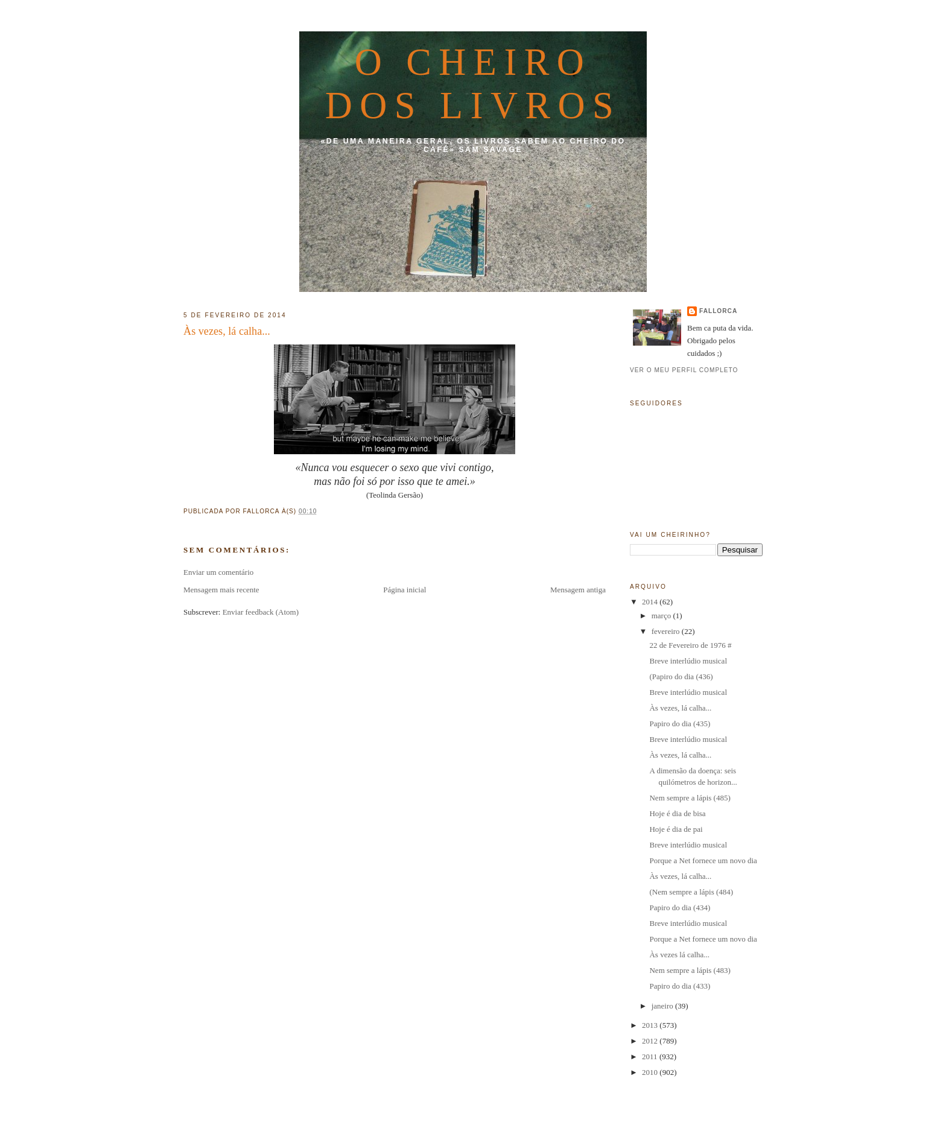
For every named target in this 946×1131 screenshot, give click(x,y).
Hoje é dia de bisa (677, 813)
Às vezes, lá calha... (226, 331)
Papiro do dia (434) (679, 907)
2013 (650, 1025)
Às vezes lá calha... (679, 954)
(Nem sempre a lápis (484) (691, 891)
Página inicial (404, 589)
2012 (650, 1040)
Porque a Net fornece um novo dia (703, 860)
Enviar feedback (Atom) (261, 611)
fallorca (718, 311)
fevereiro (667, 631)
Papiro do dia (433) (679, 985)
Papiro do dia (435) (679, 723)
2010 (650, 1072)
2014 (650, 601)
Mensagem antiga (578, 589)
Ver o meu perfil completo (684, 370)
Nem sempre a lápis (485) (689, 797)
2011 (650, 1056)
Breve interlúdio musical (688, 660)
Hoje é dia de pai (675, 829)
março (662, 615)
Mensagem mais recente (221, 589)
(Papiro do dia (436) (681, 676)
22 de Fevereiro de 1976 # (690, 645)
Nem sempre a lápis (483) (689, 970)
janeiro (663, 1005)
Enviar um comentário (218, 572)
